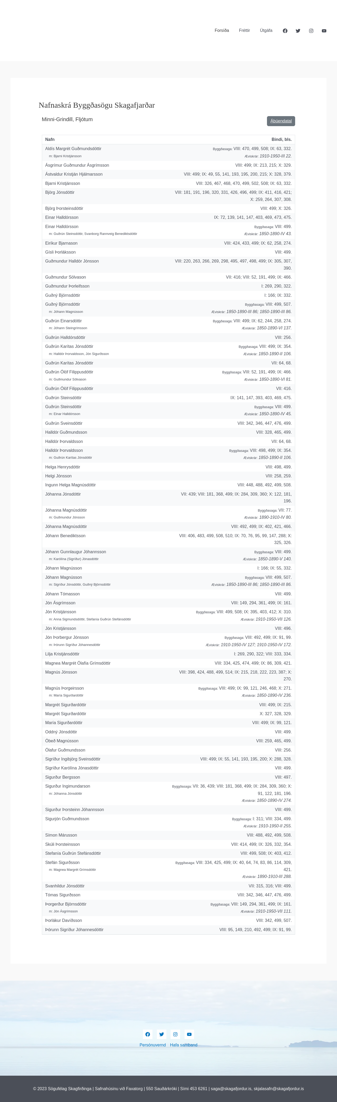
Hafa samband (183, 1045)
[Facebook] (285, 30)
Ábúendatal (281, 121)
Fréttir (246, 30)
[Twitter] (298, 30)
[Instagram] (311, 30)
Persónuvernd (153, 1045)
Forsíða (226, 30)
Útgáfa (267, 30)
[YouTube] (324, 30)
